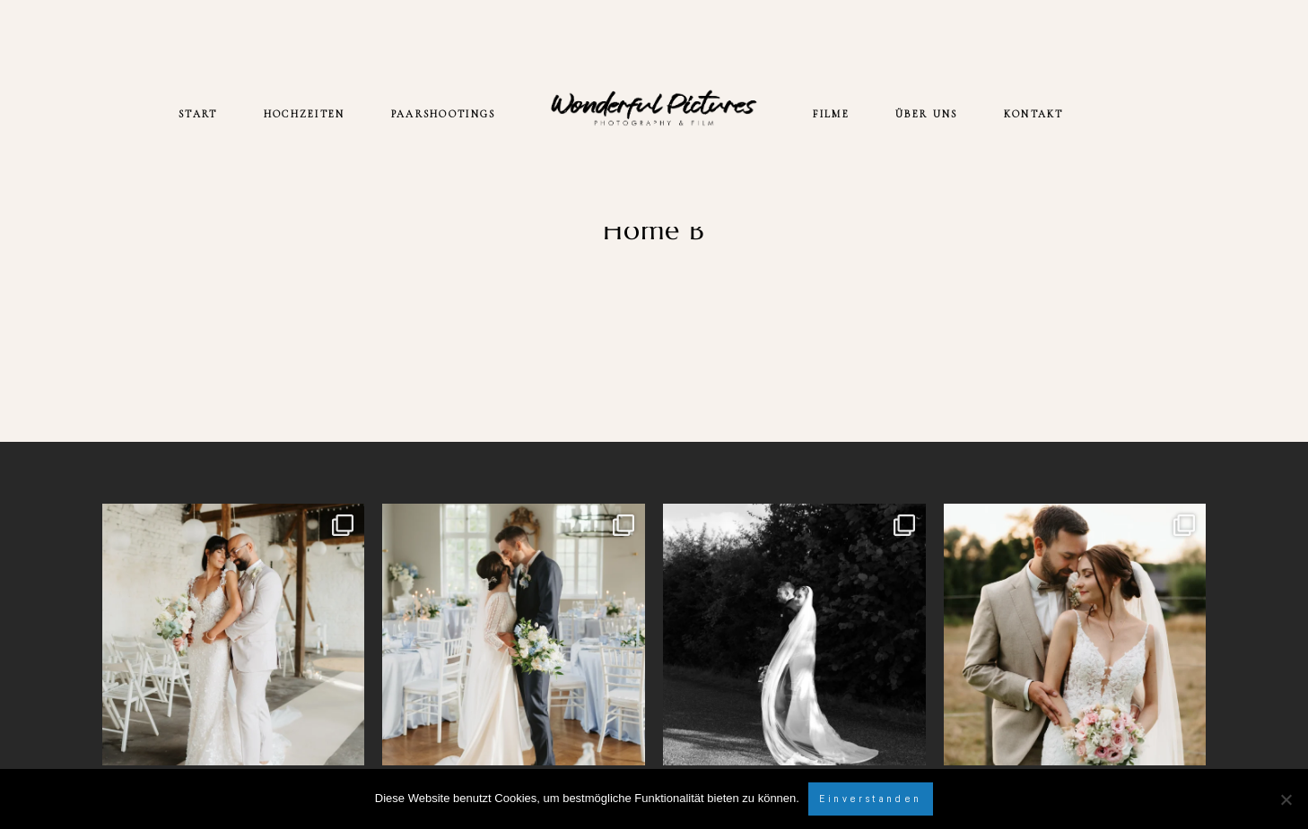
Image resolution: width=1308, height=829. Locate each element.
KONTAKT (1034, 114)
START (198, 114)
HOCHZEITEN (304, 114)
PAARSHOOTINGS (443, 114)
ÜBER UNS (926, 114)
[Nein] (1286, 799)
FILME (831, 114)
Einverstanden (870, 799)
